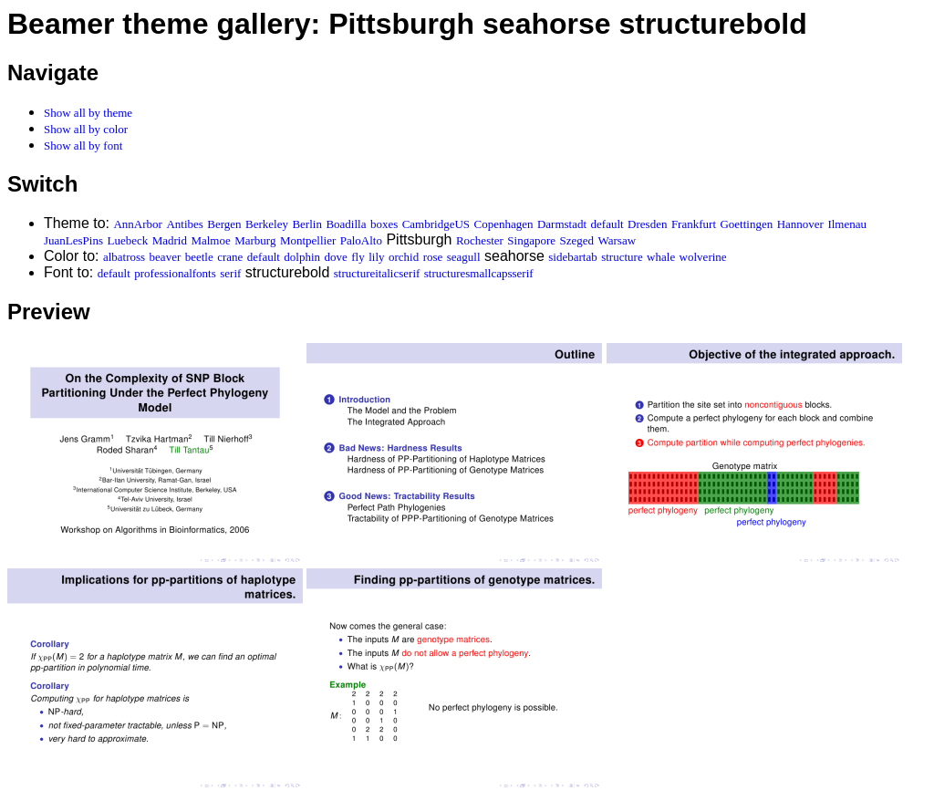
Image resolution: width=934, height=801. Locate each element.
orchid (404, 257)
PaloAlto (361, 240)
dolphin (302, 257)
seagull (464, 257)
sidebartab (572, 257)
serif (230, 273)
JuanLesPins (73, 240)
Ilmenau (847, 224)
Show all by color (86, 129)
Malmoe (210, 240)
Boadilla (346, 224)
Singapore (531, 240)
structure (621, 257)
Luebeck (127, 240)
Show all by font (83, 145)
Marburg (254, 240)
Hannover (800, 224)
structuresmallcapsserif (479, 273)
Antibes (184, 224)
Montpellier (308, 240)
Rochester (479, 240)
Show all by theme (88, 113)
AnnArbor (137, 224)
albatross (124, 257)
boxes (384, 224)
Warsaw (617, 240)
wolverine (703, 257)
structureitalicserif (377, 273)
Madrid (169, 240)
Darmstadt (561, 224)
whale (661, 257)
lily (376, 257)
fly (357, 257)
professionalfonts (175, 273)
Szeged (577, 240)
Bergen (224, 224)
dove (336, 257)
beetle (199, 257)
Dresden (647, 224)
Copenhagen (504, 224)
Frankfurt (693, 224)
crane (230, 257)
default (607, 224)
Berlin (307, 224)
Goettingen (746, 224)
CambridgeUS (436, 224)
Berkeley (266, 224)
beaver (166, 257)
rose (433, 257)
